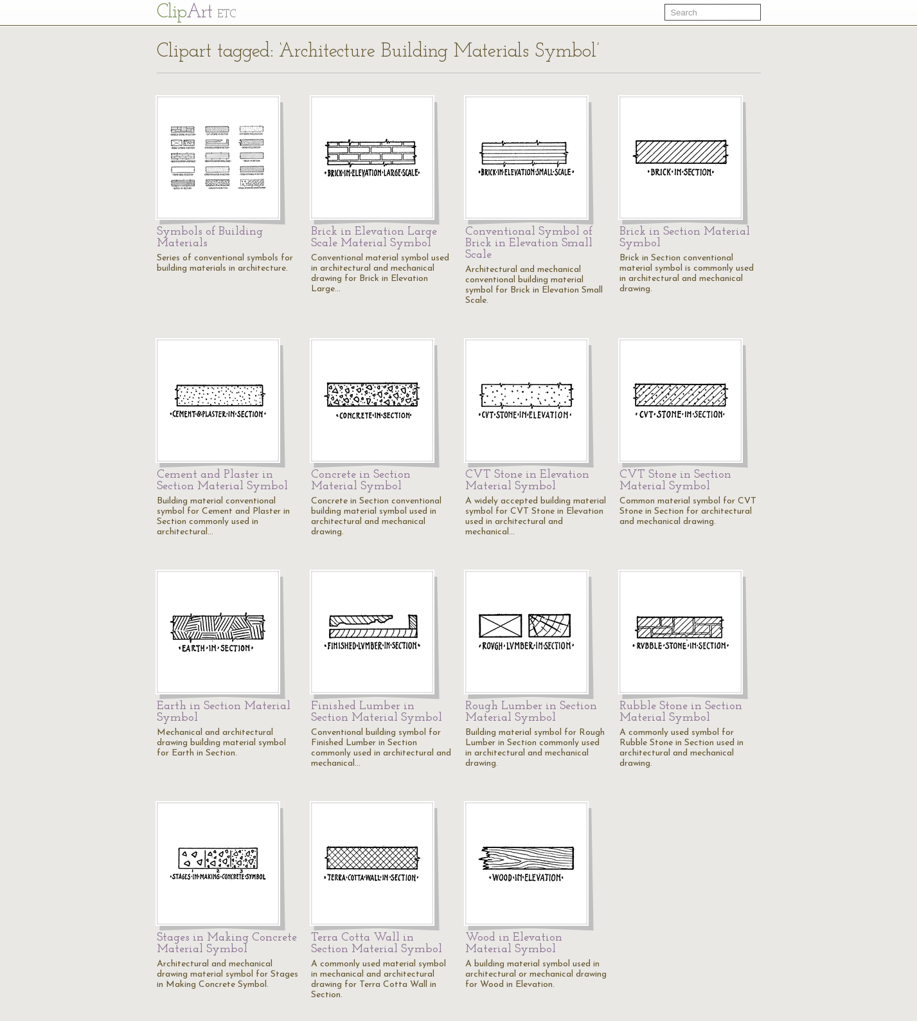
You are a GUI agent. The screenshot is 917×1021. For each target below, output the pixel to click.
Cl (196, 13)
